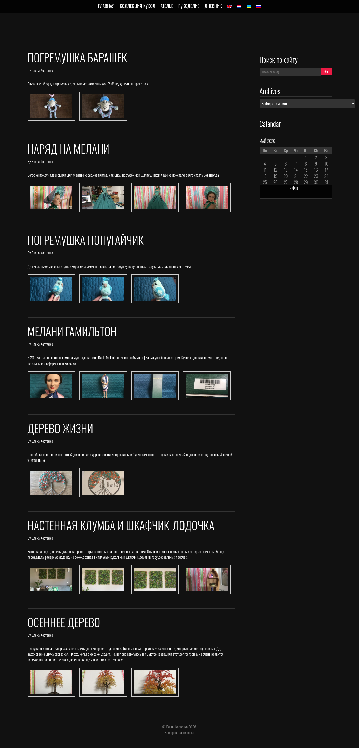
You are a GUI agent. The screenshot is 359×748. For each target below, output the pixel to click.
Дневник (213, 6)
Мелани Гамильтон (72, 331)
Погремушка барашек (77, 57)
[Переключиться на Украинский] (249, 7)
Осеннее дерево (64, 622)
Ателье (166, 6)
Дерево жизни (60, 428)
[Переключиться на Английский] (229, 7)
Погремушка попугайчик (86, 240)
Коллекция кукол (137, 6)
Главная (106, 6)
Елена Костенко (42, 70)
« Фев (294, 188)
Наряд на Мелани (69, 148)
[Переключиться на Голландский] (239, 7)
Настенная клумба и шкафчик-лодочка (121, 525)
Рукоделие (188, 6)
